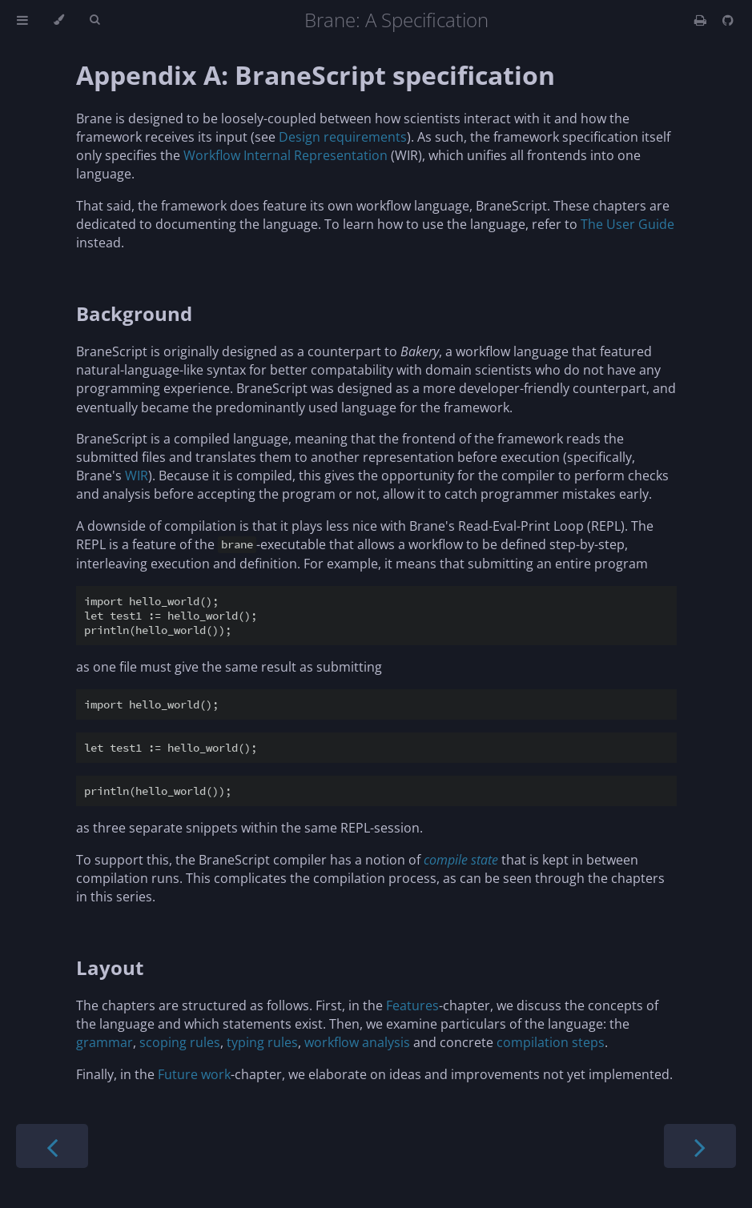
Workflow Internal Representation (285, 155)
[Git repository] (728, 20)
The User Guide (627, 224)
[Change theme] (59, 20)
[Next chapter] (700, 1146)
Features (412, 1005)
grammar (104, 1042)
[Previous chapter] (52, 1146)
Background (134, 313)
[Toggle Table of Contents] (22, 20)
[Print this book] (702, 20)
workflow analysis (357, 1042)
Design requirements (343, 137)
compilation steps (551, 1042)
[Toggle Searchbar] (94, 20)
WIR (136, 475)
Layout (109, 967)
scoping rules (179, 1042)
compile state (461, 860)
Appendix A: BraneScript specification (315, 75)
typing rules (262, 1042)
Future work (194, 1074)
